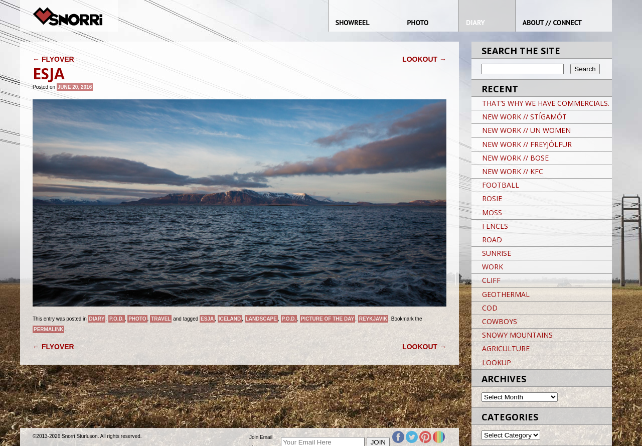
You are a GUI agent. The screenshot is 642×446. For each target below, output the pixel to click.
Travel (161, 319)
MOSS (492, 212)
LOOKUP (496, 362)
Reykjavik (373, 319)
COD (490, 308)
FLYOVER (53, 59)
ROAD (492, 239)
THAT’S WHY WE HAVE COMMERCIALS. (545, 103)
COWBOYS (499, 321)
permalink (48, 329)
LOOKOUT (424, 59)
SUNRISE (496, 253)
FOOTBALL (500, 185)
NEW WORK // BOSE (515, 158)
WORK (492, 266)
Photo (137, 319)
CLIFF (491, 280)
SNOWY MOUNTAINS (517, 335)
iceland (230, 319)
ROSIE (492, 198)
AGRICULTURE (506, 348)
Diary (97, 319)
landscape (261, 319)
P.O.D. (116, 319)
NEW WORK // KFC (512, 171)
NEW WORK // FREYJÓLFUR (527, 144)
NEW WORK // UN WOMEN (526, 130)
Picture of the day (327, 319)
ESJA (207, 319)
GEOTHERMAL (506, 294)
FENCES (495, 226)
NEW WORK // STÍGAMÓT (524, 116)
